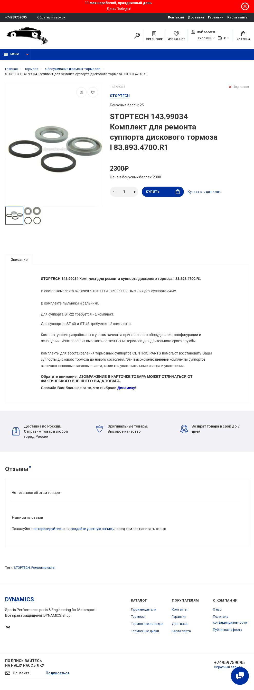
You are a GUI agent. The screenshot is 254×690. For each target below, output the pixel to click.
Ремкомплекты (43, 568)
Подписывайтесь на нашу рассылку (24, 663)
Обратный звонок (51, 17)
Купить (163, 191)
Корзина (243, 36)
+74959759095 (16, 17)
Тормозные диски (145, 631)
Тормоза (138, 616)
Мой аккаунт (204, 32)
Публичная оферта (227, 630)
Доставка (196, 17)
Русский (204, 38)
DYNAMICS (19, 599)
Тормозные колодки (147, 624)
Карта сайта (237, 17)
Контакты (176, 17)
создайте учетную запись (92, 529)
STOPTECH (22, 568)
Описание (19, 260)
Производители (143, 609)
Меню (11, 54)
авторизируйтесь (48, 529)
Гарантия (215, 17)
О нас (217, 609)
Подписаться (57, 673)
